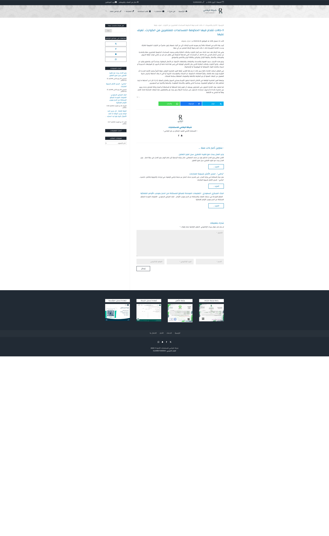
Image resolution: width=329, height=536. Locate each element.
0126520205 (197, 2)
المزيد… (216, 166)
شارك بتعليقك (185, 41)
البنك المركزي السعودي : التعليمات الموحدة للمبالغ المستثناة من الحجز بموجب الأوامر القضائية (182, 193)
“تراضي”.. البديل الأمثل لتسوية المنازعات (206, 174)
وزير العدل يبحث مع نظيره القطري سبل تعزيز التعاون (201, 154)
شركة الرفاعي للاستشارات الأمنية (167, 348)
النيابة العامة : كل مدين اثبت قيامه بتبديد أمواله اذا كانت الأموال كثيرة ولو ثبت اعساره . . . (115, 115)
